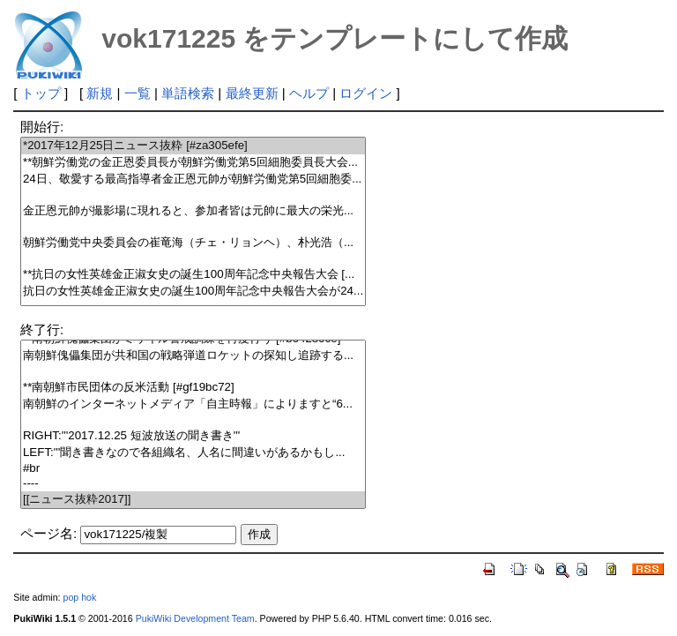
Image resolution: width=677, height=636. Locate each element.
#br (193, 468)
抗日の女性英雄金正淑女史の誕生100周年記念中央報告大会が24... (193, 291)
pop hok (79, 597)
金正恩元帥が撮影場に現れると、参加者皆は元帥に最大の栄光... (193, 211)
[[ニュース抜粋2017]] (193, 499)
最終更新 (252, 93)
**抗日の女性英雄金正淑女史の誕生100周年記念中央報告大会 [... (193, 274)
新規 (99, 93)
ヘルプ (309, 93)
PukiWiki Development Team (195, 618)
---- (193, 483)
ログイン (365, 93)
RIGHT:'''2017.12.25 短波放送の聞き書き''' (193, 436)
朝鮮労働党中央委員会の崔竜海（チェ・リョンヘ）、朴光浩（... (193, 243)
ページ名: (48, 533)
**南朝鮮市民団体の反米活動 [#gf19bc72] (193, 387)
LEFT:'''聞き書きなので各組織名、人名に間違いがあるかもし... (193, 453)
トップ (41, 93)
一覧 (137, 93)
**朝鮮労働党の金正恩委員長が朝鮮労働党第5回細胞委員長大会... (193, 162)
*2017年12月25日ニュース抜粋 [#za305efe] (193, 146)
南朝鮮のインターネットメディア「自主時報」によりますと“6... (193, 404)
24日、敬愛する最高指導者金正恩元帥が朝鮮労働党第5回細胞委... (193, 179)
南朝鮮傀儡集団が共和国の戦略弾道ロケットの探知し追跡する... (193, 356)
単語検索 (187, 93)
